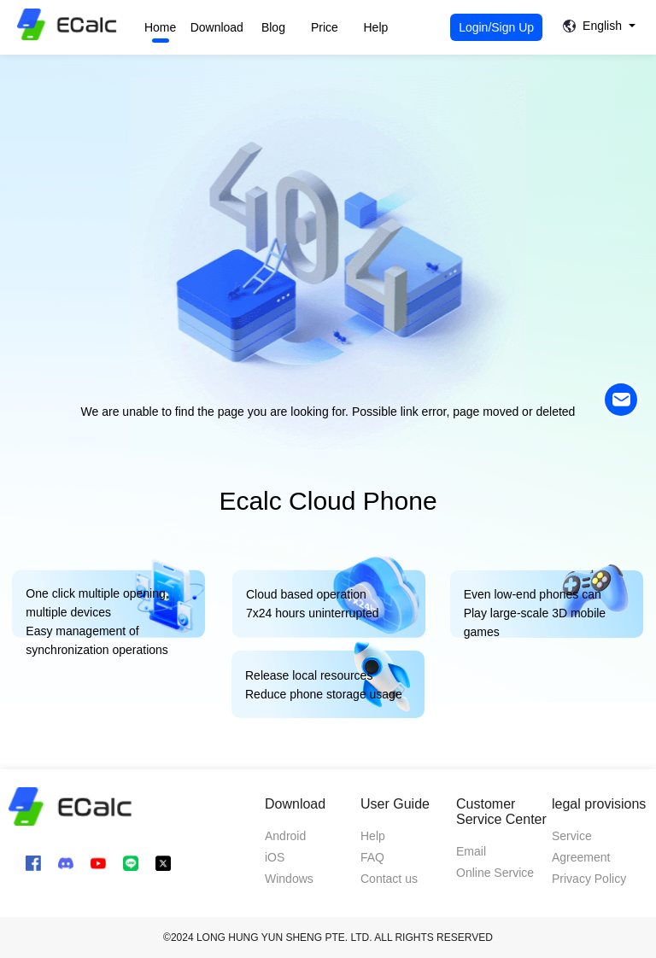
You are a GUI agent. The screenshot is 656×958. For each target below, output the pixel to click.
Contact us (389, 878)
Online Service (495, 872)
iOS (274, 857)
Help (376, 27)
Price (324, 27)
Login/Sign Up (496, 27)
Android (285, 836)
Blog (273, 27)
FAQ (372, 857)
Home (160, 27)
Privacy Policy (589, 878)
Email (471, 851)
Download (216, 27)
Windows (289, 878)
